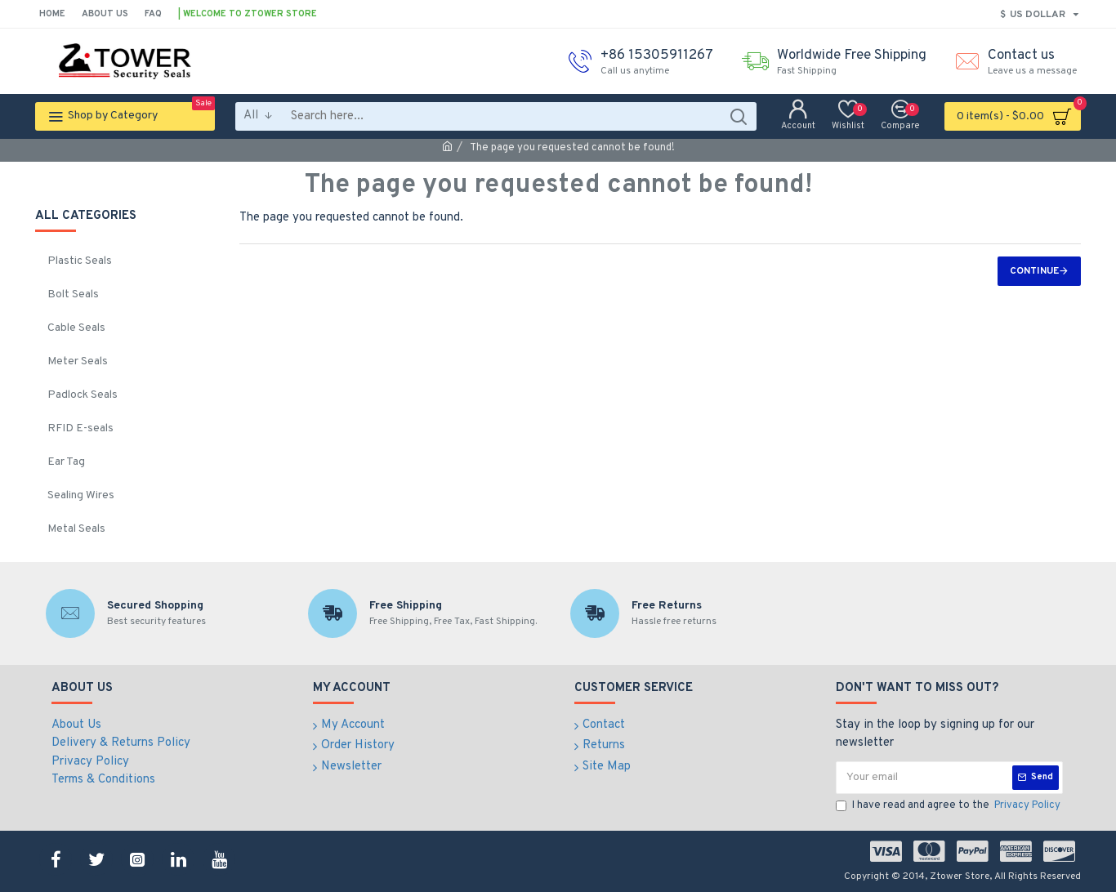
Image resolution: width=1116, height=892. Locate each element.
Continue (1034, 271)
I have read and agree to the (949, 806)
